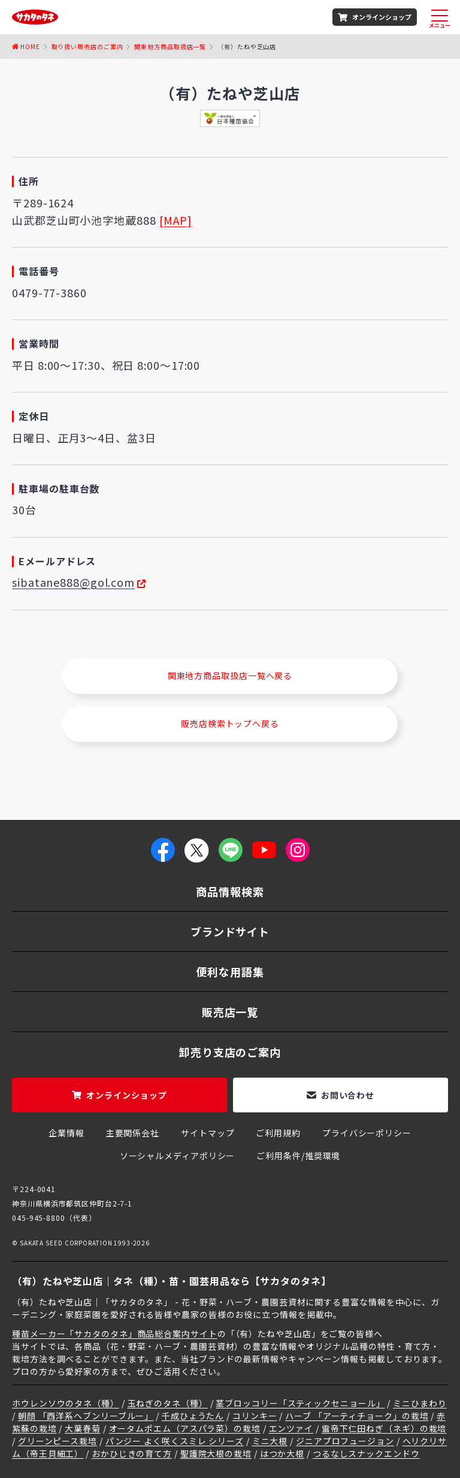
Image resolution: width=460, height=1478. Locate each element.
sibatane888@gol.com (73, 582)
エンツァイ (291, 1428)
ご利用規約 (278, 1133)
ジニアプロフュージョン (345, 1441)
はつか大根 (282, 1453)
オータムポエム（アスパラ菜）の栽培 (185, 1428)
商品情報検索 (230, 891)
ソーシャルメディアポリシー (177, 1156)
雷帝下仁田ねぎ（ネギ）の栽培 (384, 1428)
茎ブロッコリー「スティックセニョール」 (300, 1403)
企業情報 (66, 1133)
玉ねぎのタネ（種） (168, 1403)
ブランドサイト (230, 931)
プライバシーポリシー (366, 1133)
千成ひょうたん (193, 1416)
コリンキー (254, 1416)
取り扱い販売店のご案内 (87, 46)
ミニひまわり (419, 1403)
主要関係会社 (132, 1133)
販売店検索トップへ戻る (230, 723)
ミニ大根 (270, 1441)
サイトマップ (207, 1133)
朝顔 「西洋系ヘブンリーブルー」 (85, 1416)
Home (30, 46)
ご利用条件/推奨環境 (298, 1156)
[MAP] (176, 220)
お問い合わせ (347, 1095)
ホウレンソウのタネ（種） (65, 1403)
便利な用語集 (230, 971)
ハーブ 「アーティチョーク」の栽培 (356, 1416)
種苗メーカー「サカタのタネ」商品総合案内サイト (114, 1334)
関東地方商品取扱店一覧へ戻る (230, 675)
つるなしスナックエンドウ (366, 1453)
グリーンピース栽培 (57, 1441)
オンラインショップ (381, 17)
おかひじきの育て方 (132, 1453)
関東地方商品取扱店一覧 (170, 46)
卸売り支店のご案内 (230, 1052)
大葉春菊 (83, 1428)
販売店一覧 (230, 1011)
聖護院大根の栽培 (216, 1453)
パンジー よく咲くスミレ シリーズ (174, 1441)
